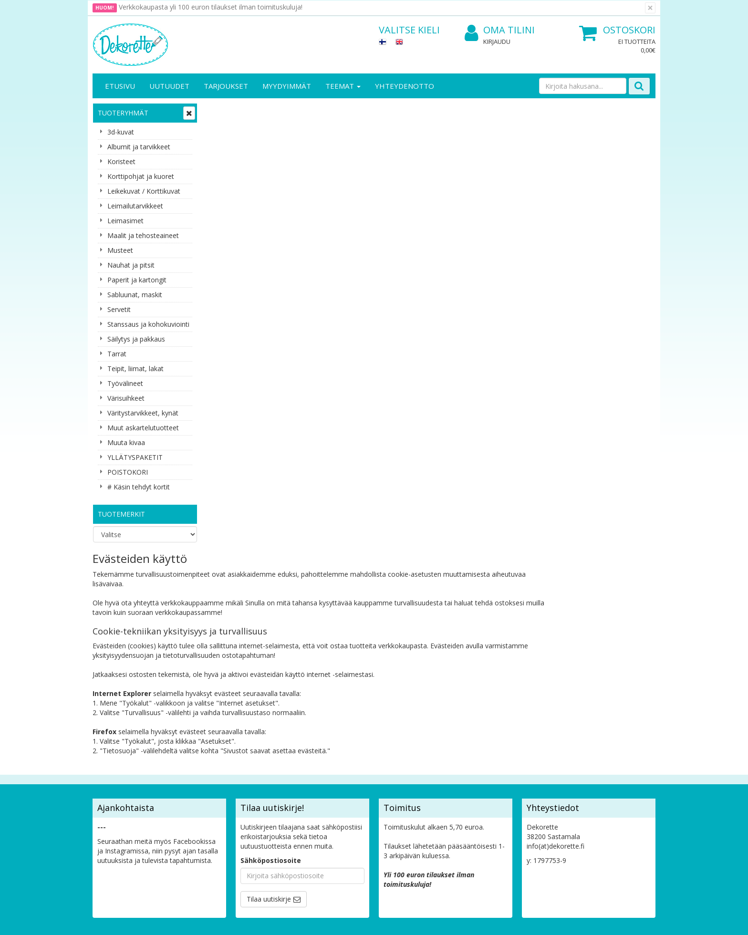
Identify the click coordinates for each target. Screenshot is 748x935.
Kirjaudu (496, 41)
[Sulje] (650, 7)
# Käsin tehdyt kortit (138, 486)
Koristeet (121, 161)
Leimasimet (125, 220)
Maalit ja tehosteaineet (143, 235)
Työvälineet (125, 383)
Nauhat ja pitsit (131, 265)
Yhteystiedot (113, 759)
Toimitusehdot (202, 759)
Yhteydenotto (404, 86)
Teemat (343, 86)
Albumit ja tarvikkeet (138, 146)
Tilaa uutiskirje (269, 686)
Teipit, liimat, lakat (135, 368)
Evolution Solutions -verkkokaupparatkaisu (595, 920)
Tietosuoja (196, 745)
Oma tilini (500, 30)
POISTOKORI (127, 472)
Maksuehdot (199, 788)
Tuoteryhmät (123, 112)
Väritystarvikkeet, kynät (142, 412)
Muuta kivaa (126, 442)
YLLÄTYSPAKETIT (135, 457)
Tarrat (116, 353)
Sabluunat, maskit (134, 294)
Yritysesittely (113, 745)
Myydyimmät (286, 86)
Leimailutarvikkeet (135, 205)
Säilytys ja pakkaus (136, 338)
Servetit (119, 309)
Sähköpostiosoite (270, 647)
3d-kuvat (120, 131)
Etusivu (120, 86)
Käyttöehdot (199, 774)
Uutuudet (169, 86)
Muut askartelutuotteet (143, 427)
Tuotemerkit (121, 514)
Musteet (120, 250)
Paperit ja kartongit (136, 279)
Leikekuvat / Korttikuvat (143, 191)
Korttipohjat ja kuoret (140, 176)
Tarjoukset (226, 86)
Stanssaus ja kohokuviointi (148, 324)
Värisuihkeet (126, 398)
